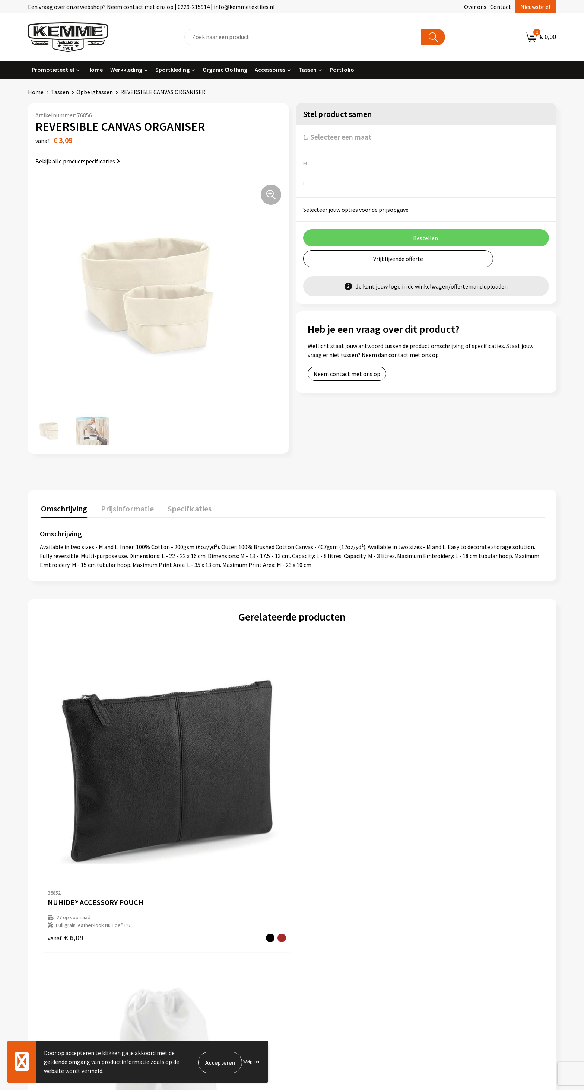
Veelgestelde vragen (196, 911)
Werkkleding (126, 69)
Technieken (185, 933)
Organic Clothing (225, 69)
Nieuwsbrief (535, 6)
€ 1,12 (191, 808)
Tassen (307, 69)
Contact (500, 6)
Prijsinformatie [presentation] (123, 507)
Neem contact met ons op (347, 373)
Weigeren (252, 1061)
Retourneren (317, 911)
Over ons (475, 6)
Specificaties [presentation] (183, 507)
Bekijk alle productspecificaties (77, 161)
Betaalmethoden (323, 899)
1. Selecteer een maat (337, 136)
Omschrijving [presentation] (63, 507)
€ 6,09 (65, 808)
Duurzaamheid (188, 922)
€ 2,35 (317, 808)
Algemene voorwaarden (462, 888)
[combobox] (302, 37)
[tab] (63, 509)
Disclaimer (446, 922)
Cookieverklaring (454, 899)
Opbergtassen (94, 92)
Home (95, 69)
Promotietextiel (53, 69)
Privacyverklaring (454, 911)
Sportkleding (172, 69)
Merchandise (186, 945)
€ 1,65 (443, 808)
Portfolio (342, 69)
